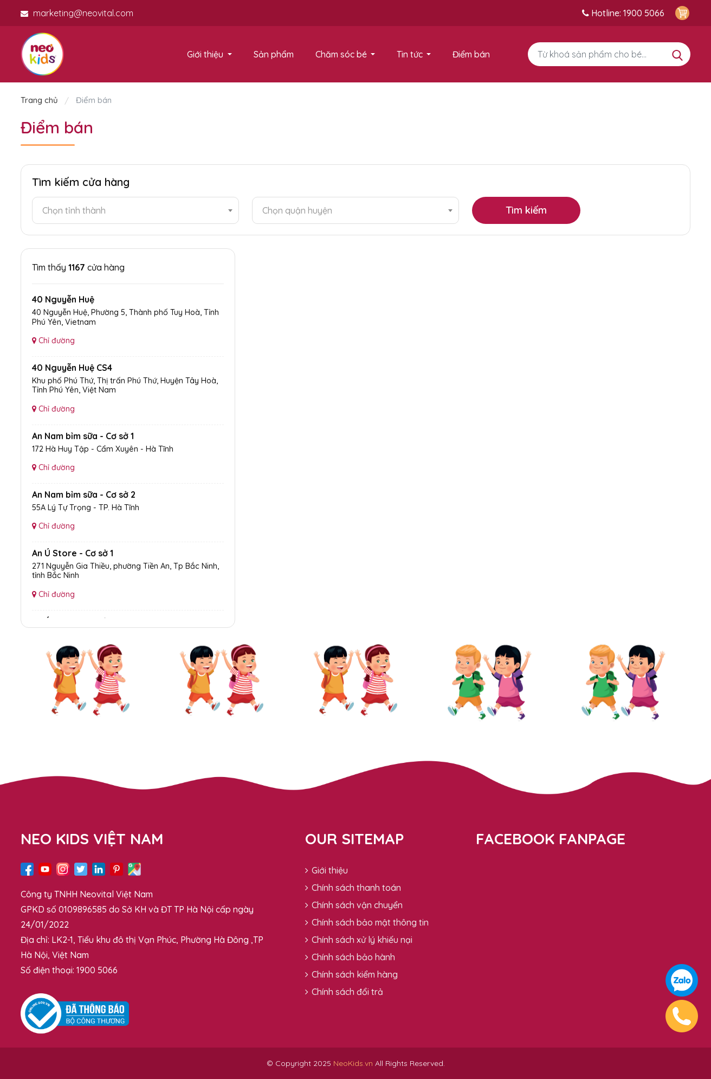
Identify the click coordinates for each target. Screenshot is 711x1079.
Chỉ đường (53, 340)
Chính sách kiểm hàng (351, 974)
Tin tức (410, 54)
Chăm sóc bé (341, 54)
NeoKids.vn (353, 1063)
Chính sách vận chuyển (354, 905)
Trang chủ (40, 100)
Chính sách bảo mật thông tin (367, 922)
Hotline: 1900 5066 (623, 13)
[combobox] (135, 210)
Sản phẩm (274, 54)
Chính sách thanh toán (353, 887)
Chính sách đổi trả (344, 991)
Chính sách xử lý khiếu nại (358, 939)
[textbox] (135, 210)
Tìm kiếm (526, 210)
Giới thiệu (205, 54)
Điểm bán (471, 54)
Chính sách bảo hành (350, 957)
